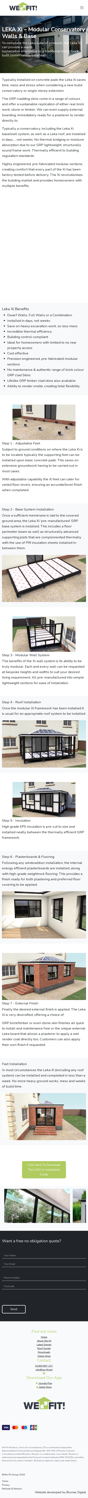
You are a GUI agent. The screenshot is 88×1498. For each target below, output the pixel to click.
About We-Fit (44, 1340)
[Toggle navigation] (82, 7)
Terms (5, 1481)
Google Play (44, 1383)
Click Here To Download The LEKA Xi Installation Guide (44, 1169)
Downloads (44, 1352)
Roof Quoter (44, 1348)
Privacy (6, 1485)
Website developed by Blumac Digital (60, 1492)
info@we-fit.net (44, 1369)
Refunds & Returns (12, 1488)
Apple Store (44, 1387)
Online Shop (44, 1356)
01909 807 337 (44, 1366)
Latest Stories (44, 1344)
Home (44, 1337)
